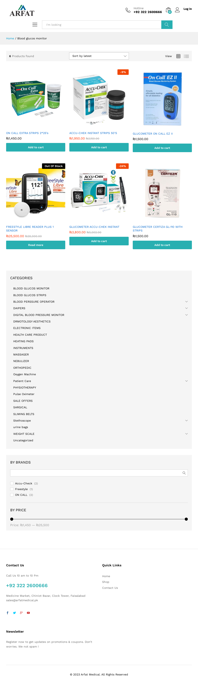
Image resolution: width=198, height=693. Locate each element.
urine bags (20, 427)
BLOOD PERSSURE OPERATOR (33, 301)
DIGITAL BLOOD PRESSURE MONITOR (38, 315)
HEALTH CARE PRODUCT (30, 334)
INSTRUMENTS (23, 348)
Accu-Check (23, 483)
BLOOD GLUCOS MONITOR (31, 288)
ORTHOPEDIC (22, 367)
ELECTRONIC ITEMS (27, 328)
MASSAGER (21, 354)
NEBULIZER (21, 361)
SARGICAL (20, 407)
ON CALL (21, 494)
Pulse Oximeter (23, 394)
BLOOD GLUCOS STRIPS (29, 295)
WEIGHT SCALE (23, 433)
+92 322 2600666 (27, 585)
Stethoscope (22, 420)
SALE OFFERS (23, 400)
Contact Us (110, 587)
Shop (105, 581)
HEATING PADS (23, 341)
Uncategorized (23, 440)
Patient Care (22, 381)
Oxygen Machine (24, 374)
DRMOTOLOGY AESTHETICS (32, 321)
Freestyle (21, 489)
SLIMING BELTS (23, 414)
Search (167, 24)
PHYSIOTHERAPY (24, 387)
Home (106, 576)
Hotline (139, 8)
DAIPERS (19, 308)
